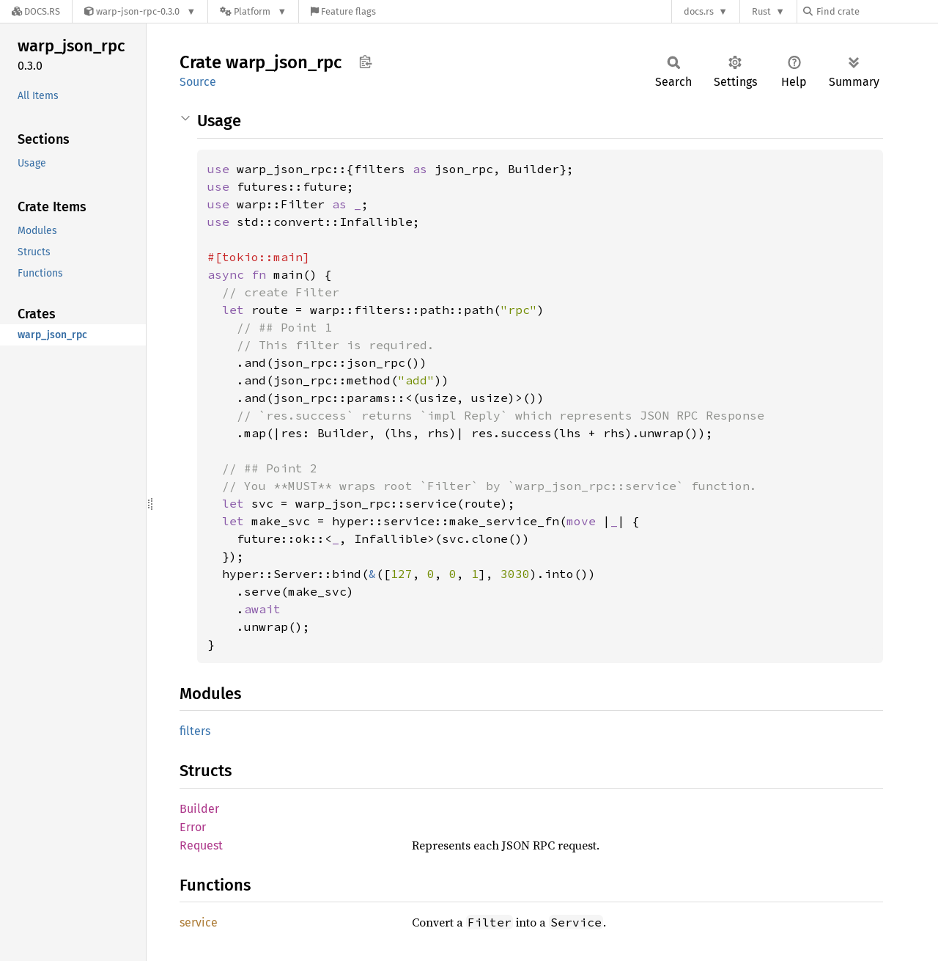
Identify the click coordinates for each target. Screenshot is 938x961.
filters (195, 731)
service (199, 922)
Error (193, 827)
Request (201, 845)
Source (198, 82)
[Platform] (253, 11)
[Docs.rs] (36, 11)
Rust (761, 11)
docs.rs (699, 11)
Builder (199, 809)
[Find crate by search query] (876, 11)
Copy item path (365, 61)
